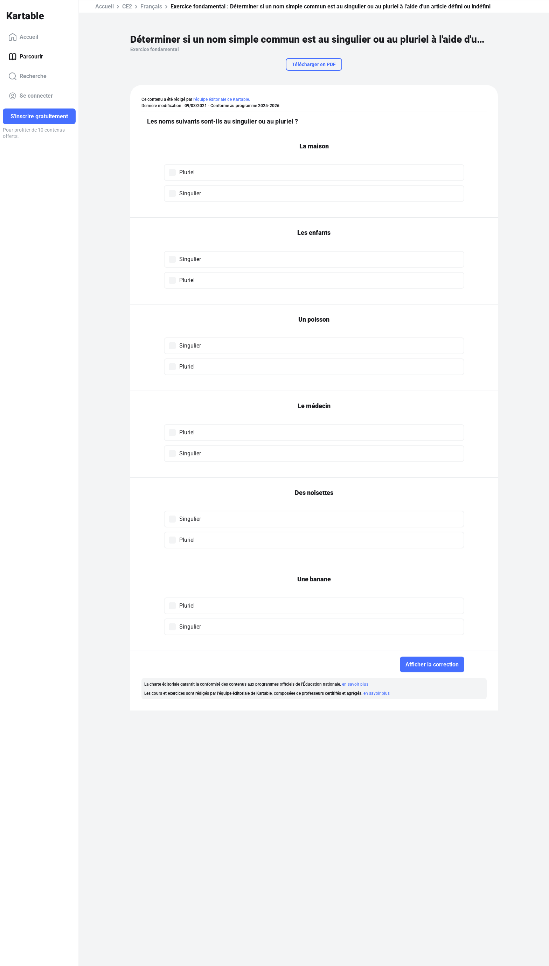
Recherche (27, 76)
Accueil (23, 37)
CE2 (127, 6)
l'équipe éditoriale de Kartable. (221, 99)
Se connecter (30, 96)
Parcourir (25, 56)
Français (151, 6)
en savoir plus (355, 684)
